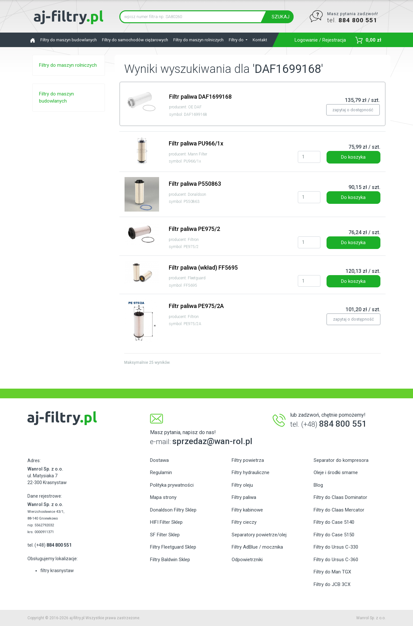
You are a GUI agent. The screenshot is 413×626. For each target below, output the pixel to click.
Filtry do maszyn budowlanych (68, 39)
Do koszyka (353, 157)
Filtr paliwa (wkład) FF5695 (203, 267)
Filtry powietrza (248, 460)
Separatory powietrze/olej (259, 535)
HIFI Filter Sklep (166, 522)
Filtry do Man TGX (332, 572)
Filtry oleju (242, 485)
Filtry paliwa (244, 497)
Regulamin (161, 472)
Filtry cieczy (244, 522)
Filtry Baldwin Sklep (170, 559)
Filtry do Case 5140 (334, 522)
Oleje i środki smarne (336, 472)
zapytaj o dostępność (352, 109)
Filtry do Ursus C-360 (336, 559)
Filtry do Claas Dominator (340, 497)
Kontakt (260, 39)
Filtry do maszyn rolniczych (198, 39)
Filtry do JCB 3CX (332, 584)
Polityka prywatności (172, 485)
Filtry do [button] (237, 39)
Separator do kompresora (341, 460)
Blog (318, 485)
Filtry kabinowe (247, 510)
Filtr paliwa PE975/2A (196, 306)
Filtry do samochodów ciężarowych (135, 39)
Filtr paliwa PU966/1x (196, 143)
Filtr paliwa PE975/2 (194, 228)
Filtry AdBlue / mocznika (257, 547)
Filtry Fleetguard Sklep (173, 547)
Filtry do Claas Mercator (339, 510)
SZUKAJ (280, 17)
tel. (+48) (49, 545)
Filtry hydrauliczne (250, 472)
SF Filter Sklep (165, 535)
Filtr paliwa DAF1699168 (200, 96)
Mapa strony (163, 497)
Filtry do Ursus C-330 (336, 547)
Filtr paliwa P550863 (195, 183)
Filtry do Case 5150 (334, 535)
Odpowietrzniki (247, 559)
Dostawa (159, 460)
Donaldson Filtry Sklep (173, 510)
